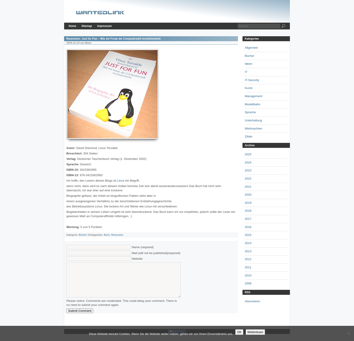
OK (239, 332)
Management (253, 96)
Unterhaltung (253, 120)
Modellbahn (252, 104)
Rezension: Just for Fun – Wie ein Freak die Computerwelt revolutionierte (113, 38)
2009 (248, 283)
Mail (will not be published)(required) (156, 253)
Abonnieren (252, 301)
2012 (248, 259)
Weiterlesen (255, 332)
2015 (248, 235)
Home (72, 26)
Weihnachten (253, 128)
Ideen (248, 63)
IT (246, 72)
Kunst (248, 88)
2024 (248, 162)
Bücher (83, 234)
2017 (248, 219)
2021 (248, 186)
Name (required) (143, 247)
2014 (248, 243)
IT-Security (252, 80)
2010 (248, 275)
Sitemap (87, 26)
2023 (248, 170)
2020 (248, 194)
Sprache (250, 112)
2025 (248, 154)
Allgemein (251, 47)
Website (137, 258)
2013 (248, 251)
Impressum (104, 26)
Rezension (117, 234)
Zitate (248, 136)
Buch (107, 234)
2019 (248, 202)
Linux (121, 180)
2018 (248, 210)
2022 (248, 178)
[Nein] (348, 333)
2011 (248, 267)
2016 (248, 227)
